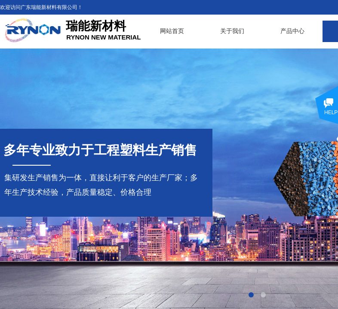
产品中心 (292, 31)
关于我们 (232, 31)
